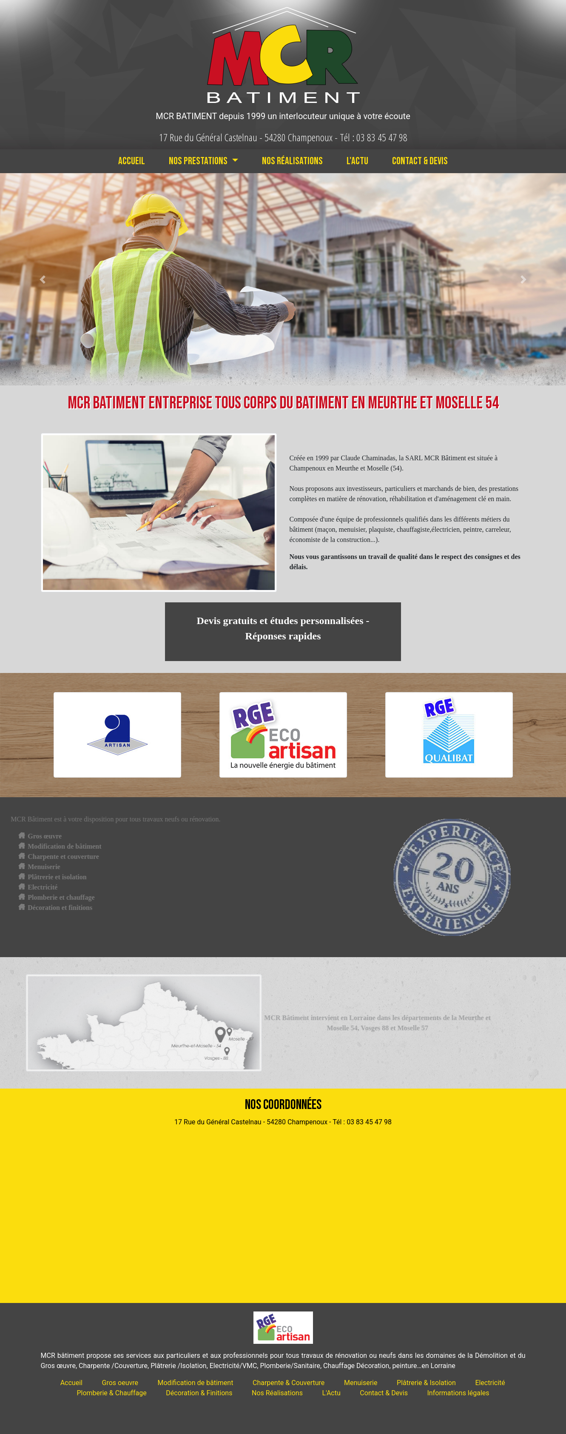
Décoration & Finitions (199, 1393)
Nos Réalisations (292, 161)
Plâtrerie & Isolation (426, 1383)
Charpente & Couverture (288, 1383)
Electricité (490, 1383)
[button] (42, 279)
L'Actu (357, 161)
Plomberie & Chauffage (111, 1393)
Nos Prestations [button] (199, 161)
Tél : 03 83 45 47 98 (373, 137)
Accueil (131, 161)
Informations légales (458, 1393)
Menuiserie (361, 1383)
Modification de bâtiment (195, 1383)
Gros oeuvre (120, 1383)
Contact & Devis (420, 161)
